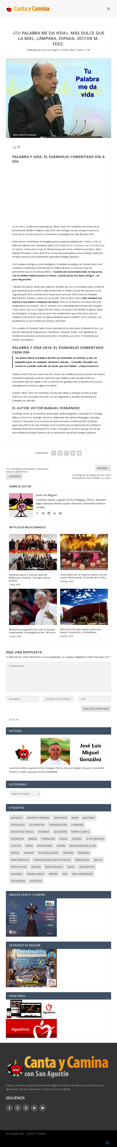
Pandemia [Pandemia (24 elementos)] (83, 852)
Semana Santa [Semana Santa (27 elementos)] (35, 873)
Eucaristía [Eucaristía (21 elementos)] (17, 838)
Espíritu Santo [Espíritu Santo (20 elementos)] (80, 831)
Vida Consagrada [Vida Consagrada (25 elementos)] (82, 873)
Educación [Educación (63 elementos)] (60, 831)
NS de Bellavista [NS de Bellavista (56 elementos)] (48, 852)
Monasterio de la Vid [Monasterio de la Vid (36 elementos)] (83, 845)
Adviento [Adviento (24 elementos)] (16, 817)
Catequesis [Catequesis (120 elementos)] (18, 824)
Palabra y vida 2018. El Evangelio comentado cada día (58, 349)
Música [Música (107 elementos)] (15, 852)
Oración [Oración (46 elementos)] (68, 852)
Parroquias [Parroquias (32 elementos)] (82, 859)
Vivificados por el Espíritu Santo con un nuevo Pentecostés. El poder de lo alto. (83, 576)
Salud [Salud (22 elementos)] (70, 866)
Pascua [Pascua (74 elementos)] (98, 859)
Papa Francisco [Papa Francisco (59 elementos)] (20, 859)
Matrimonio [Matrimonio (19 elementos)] (44, 845)
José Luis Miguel (50, 49)
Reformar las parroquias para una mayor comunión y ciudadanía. (80, 631)
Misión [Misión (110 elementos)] (61, 845)
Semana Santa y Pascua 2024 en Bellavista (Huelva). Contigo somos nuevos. (29, 577)
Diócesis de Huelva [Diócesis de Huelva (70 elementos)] (22, 831)
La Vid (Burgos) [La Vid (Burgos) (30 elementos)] (95, 838)
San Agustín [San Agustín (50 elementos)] (86, 866)
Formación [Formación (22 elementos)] (48, 838)
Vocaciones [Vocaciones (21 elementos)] (18, 880)
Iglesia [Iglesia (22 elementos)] (63, 838)
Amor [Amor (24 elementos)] (74, 817)
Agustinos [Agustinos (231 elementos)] (60, 817)
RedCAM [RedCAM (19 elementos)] (36, 866)
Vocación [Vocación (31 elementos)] (35, 880)
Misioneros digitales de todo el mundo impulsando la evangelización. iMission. (32, 631)
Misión (80, 49)
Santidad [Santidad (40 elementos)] (16, 873)
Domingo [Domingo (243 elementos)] (43, 831)
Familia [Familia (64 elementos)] (32, 838)
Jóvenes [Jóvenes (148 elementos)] (77, 838)
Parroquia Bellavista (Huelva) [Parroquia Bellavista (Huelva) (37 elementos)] (52, 859)
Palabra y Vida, (91, 241)
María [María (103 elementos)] (29, 845)
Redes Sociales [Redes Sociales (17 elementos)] (54, 866)
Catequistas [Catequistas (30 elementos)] (36, 824)
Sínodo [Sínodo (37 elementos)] (53, 873)
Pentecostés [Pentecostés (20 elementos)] (19, 866)
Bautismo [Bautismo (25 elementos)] (89, 817)
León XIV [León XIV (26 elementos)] (16, 845)
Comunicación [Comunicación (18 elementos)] (58, 824)
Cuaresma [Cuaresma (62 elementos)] (77, 824)
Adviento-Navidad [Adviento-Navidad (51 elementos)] (38, 817)
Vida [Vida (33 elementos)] (64, 873)
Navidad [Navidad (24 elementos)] (29, 852)
